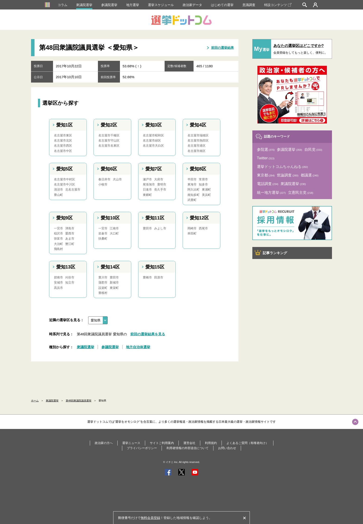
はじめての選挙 (222, 5)
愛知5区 (64, 168)
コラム (62, 5)
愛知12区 (199, 217)
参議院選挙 (109, 5)
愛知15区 (154, 266)
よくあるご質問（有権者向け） (247, 443)
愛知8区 (198, 168)
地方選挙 (132, 5)
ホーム (35, 400)
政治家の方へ (104, 443)
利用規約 (211, 443)
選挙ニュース (131, 443)
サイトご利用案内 (162, 443)
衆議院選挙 (84, 5)
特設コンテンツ (277, 5)
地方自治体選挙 (138, 347)
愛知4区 (198, 124)
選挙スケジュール (161, 5)
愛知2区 (109, 124)
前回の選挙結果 (222, 47)
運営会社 (189, 443)
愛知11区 (154, 217)
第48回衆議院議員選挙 (78, 400)
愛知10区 (110, 217)
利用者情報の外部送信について (187, 448)
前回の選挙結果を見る (147, 334)
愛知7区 (153, 168)
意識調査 (248, 5)
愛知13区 (65, 266)
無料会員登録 (150, 518)
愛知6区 (109, 168)
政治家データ (192, 5)
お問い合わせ (227, 448)
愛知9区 (64, 217)
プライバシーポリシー (142, 448)
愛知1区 (64, 124)
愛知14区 (110, 266)
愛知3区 (153, 124)
